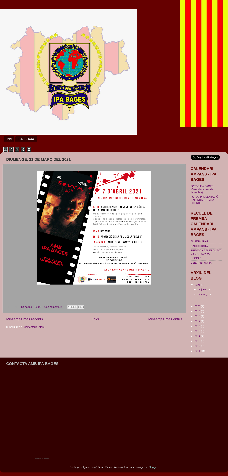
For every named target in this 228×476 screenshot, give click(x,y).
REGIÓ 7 (196, 258)
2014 (198, 336)
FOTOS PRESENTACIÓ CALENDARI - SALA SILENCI (204, 199)
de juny (202, 289)
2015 (198, 331)
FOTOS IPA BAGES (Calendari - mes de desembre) (202, 189)
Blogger (153, 467)
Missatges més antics (165, 319)
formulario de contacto (42, 458)
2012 (198, 346)
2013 (198, 341)
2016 (198, 326)
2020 (198, 306)
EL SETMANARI (200, 241)
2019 (198, 311)
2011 (198, 351)
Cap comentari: (53, 306)
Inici (9, 138)
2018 (198, 316)
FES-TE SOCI (26, 138)
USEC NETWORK (201, 262)
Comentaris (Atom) (34, 327)
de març (203, 294)
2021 (198, 284)
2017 (198, 321)
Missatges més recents (24, 319)
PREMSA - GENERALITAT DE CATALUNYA (206, 252)
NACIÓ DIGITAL (200, 246)
